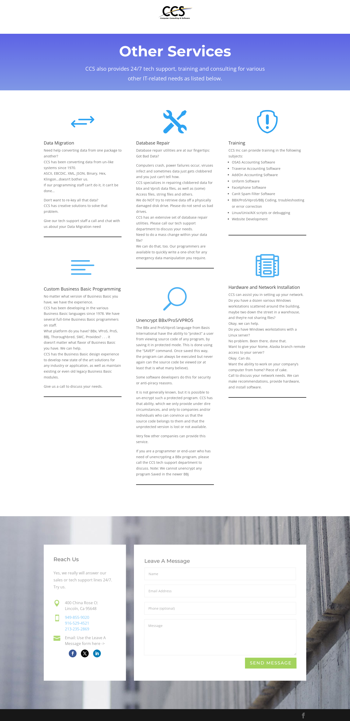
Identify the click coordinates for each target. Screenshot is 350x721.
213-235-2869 (77, 628)
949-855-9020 (77, 617)
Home (107, 28)
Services (166, 28)
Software (135, 28)
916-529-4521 (77, 623)
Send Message (270, 663)
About (213, 28)
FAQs (191, 28)
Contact (239, 28)
